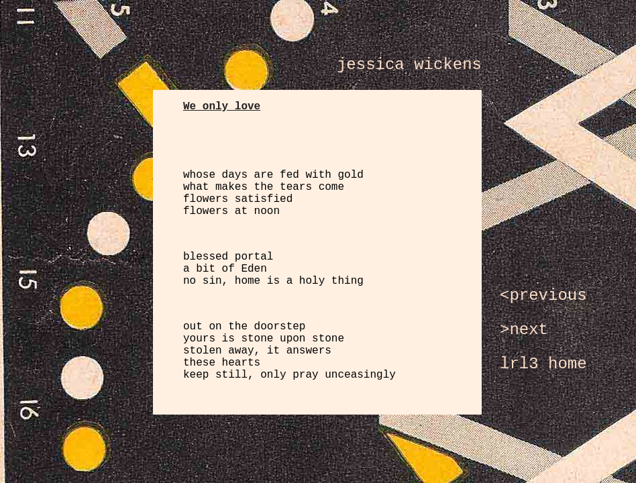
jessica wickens (409, 65)
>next (524, 330)
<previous (543, 295)
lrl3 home (543, 364)
